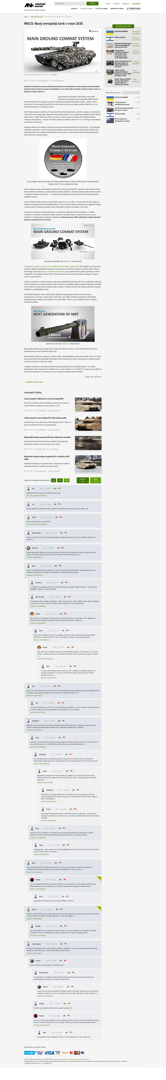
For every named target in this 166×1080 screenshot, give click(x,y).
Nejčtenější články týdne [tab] (113, 92)
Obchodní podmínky (68, 1059)
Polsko (79, 120)
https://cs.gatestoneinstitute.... (37, 496)
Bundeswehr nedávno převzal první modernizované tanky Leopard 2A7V (51, 266)
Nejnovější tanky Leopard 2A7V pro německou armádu (47, 437)
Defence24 (98, 377)
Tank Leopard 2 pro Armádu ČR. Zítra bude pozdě (45, 418)
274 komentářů (41, 430)
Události (74, 9)
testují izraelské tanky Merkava (53, 272)
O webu (108, 4)
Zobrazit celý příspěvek (34, 557)
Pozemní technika (86, 9)
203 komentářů (41, 471)
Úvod (26, 17)
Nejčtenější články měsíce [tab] (131, 92)
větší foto (67, 261)
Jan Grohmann (58, 81)
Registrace (126, 4)
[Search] (70, 4)
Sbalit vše (96, 480)
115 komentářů (42, 410)
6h (53, 480)
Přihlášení (116, 4)
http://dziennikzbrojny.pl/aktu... (37, 524)
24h (67, 480)
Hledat (92, 3)
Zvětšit (54, 75)
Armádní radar (134, 9)
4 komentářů (41, 449)
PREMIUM (137, 4)
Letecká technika (101, 9)
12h (60, 480)
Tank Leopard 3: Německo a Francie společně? (44, 399)
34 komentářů (43, 81)
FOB (91, 377)
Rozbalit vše (83, 480)
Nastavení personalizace (83, 1059)
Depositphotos (57, 1059)
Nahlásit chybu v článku (35, 382)
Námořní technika (117, 9)
